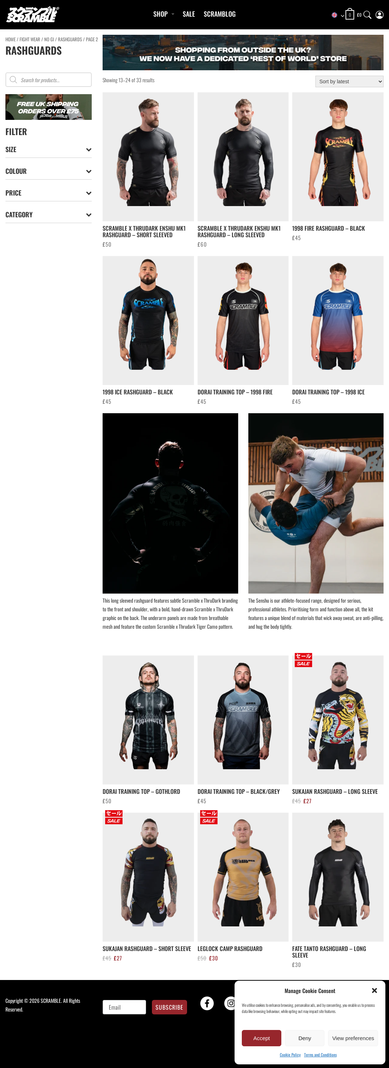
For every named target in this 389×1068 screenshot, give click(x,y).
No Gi (49, 39)
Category (48, 214)
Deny (304, 1038)
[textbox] (334, 15)
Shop (160, 13)
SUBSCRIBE (169, 1007)
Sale (189, 13)
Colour (48, 171)
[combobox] (334, 15)
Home (10, 39)
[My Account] (380, 13)
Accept (261, 1038)
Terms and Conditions (320, 1054)
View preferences (353, 1038)
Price (48, 192)
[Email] (124, 1007)
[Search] (368, 13)
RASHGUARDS (70, 39)
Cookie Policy (290, 1054)
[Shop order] (349, 81)
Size (48, 149)
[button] (374, 990)
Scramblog (220, 13)
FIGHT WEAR (30, 39)
